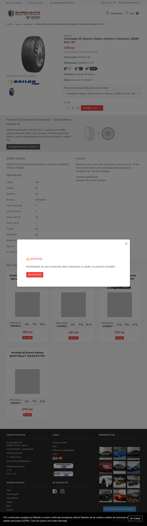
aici (38, 521)
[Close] (126, 244)
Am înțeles (135, 518)
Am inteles (34, 274)
